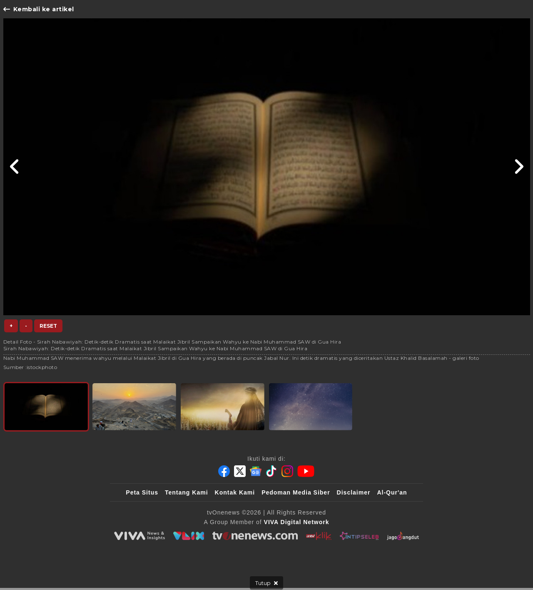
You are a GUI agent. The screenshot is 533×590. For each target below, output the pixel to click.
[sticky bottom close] (266, 583)
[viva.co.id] (139, 536)
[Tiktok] (271, 471)
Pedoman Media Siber (296, 492)
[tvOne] (255, 536)
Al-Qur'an (392, 492)
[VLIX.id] (188, 536)
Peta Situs (142, 492)
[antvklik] (318, 536)
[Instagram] (287, 471)
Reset (48, 326)
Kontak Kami (235, 492)
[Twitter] (240, 471)
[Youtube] (305, 471)
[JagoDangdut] (403, 536)
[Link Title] (14, 166)
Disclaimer (354, 492)
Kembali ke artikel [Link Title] (38, 9)
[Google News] (256, 471)
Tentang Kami (186, 492)
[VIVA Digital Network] (296, 522)
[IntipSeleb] (359, 536)
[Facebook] (224, 471)
